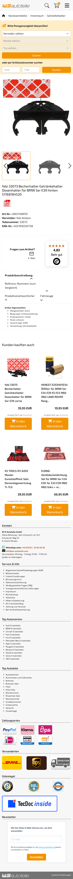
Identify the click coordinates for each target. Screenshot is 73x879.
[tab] (18, 275)
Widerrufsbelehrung (15, 600)
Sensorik (10, 708)
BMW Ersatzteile (13, 628)
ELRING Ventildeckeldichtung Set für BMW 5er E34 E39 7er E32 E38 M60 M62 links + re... (54, 479)
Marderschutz (12, 693)
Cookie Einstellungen (15, 576)
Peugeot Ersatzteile (15, 646)
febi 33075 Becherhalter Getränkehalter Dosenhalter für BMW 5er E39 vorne (18, 392)
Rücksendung (12, 594)
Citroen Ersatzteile (14, 631)
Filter (8, 686)
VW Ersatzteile (12, 659)
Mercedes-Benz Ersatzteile (18, 640)
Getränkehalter (56, 15)
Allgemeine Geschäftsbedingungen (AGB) (24, 570)
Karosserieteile (18, 15)
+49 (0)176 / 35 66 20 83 (33, 547)
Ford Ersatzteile (13, 637)
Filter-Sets (10, 689)
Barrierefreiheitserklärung (18, 609)
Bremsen (10, 680)
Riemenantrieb (12, 699)
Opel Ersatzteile (13, 643)
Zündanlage (11, 711)
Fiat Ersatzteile (13, 634)
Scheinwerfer (12, 705)
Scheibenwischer (13, 702)
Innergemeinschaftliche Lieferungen (22, 588)
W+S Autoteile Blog (14, 603)
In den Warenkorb (18, 423)
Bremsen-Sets (12, 683)
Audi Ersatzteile (13, 625)
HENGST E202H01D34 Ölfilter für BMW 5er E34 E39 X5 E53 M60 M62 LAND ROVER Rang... (54, 392)
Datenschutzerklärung (16, 582)
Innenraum (37, 15)
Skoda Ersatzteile (14, 652)
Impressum (11, 591)
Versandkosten (27, 415)
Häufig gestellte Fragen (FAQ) (19, 585)
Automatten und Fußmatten (19, 677)
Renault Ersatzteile (14, 649)
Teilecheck (10, 597)
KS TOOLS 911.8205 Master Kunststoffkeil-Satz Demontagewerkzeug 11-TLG (18, 479)
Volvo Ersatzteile (13, 655)
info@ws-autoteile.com (17, 551)
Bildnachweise (12, 573)
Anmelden (36, 857)
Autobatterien (12, 674)
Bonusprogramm (13, 579)
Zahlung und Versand (15, 606)
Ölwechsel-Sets (13, 696)
